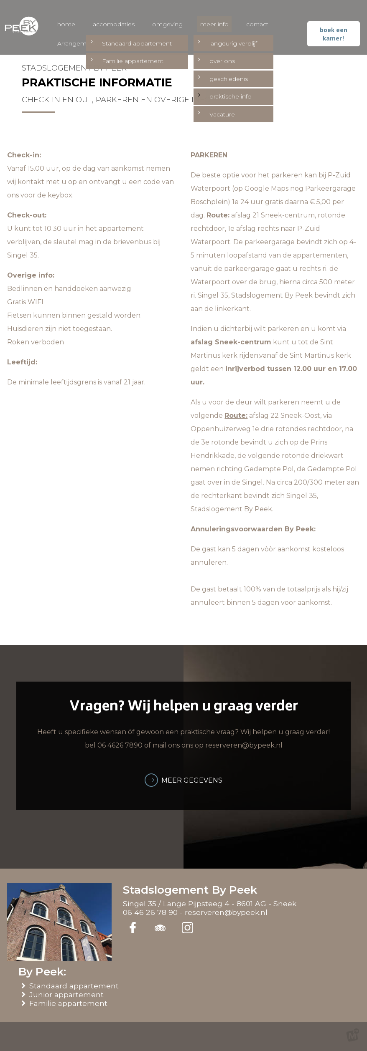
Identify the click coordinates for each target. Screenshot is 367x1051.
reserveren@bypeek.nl (226, 912)
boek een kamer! (335, 31)
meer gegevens (191, 780)
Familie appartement (70, 1003)
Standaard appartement (75, 985)
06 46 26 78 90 (150, 912)
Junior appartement (68, 994)
